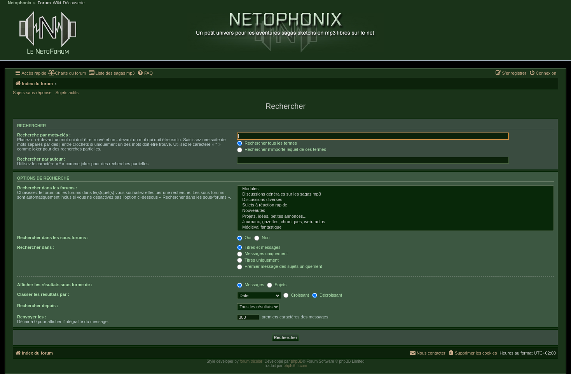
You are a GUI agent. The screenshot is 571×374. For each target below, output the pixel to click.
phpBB (296, 361)
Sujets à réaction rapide (395, 205)
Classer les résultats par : (43, 294)
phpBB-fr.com (295, 366)
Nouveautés (395, 210)
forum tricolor (251, 361)
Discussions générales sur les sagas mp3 (395, 194)
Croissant (296, 295)
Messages (250, 284)
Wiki (57, 3)
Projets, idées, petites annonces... (395, 216)
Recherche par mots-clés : (44, 135)
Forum (44, 3)
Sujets (276, 284)
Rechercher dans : (35, 247)
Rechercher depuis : (37, 305)
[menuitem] (67, 73)
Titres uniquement (258, 260)
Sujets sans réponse (32, 92)
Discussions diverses (395, 200)
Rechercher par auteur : (41, 159)
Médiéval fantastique (395, 227)
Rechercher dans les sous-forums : (53, 237)
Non (261, 237)
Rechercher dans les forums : (47, 187)
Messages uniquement (262, 253)
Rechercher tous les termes (267, 143)
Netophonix (19, 3)
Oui (244, 237)
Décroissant (327, 295)
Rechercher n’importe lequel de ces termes (281, 149)
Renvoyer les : (31, 317)
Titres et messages (258, 247)
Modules (395, 189)
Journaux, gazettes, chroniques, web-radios (395, 222)
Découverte (74, 3)
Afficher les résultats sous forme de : (55, 284)
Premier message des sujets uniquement (279, 266)
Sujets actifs (67, 92)
